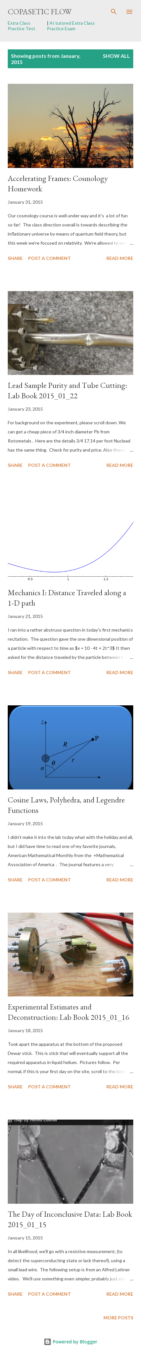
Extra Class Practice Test (21, 25)
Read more (119, 258)
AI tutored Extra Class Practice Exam (71, 25)
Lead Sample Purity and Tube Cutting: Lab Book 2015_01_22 (67, 390)
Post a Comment (49, 258)
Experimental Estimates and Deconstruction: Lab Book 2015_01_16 (68, 1012)
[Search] (114, 12)
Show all (116, 56)
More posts (118, 1317)
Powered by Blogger (70, 1342)
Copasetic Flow (39, 11)
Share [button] (15, 258)
